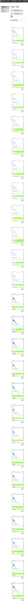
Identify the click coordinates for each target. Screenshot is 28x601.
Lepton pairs (3, 11)
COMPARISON (14, 1)
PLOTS (8, 1)
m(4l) (2, 8)
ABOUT (4, 1)
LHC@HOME (24, 1)
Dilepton (2, 10)
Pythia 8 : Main (16, 10)
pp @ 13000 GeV (14, 20)
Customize (17, 13)
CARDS (19, 1)
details (22, 44)
